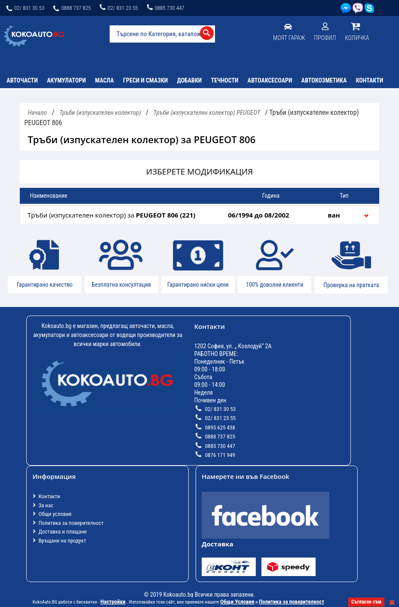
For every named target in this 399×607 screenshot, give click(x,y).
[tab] (199, 215)
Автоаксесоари (270, 80)
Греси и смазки (145, 80)
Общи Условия (237, 601)
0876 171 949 (214, 455)
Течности (225, 80)
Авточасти (22, 80)
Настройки (112, 601)
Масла (104, 80)
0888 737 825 (71, 8)
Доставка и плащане (62, 531)
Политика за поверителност (71, 523)
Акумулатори (66, 80)
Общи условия (54, 514)
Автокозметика (324, 80)
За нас (45, 505)
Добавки (189, 80)
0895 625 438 (214, 427)
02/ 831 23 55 (118, 8)
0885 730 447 (165, 8)
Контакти (370, 80)
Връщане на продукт (62, 540)
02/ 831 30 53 (24, 8)
